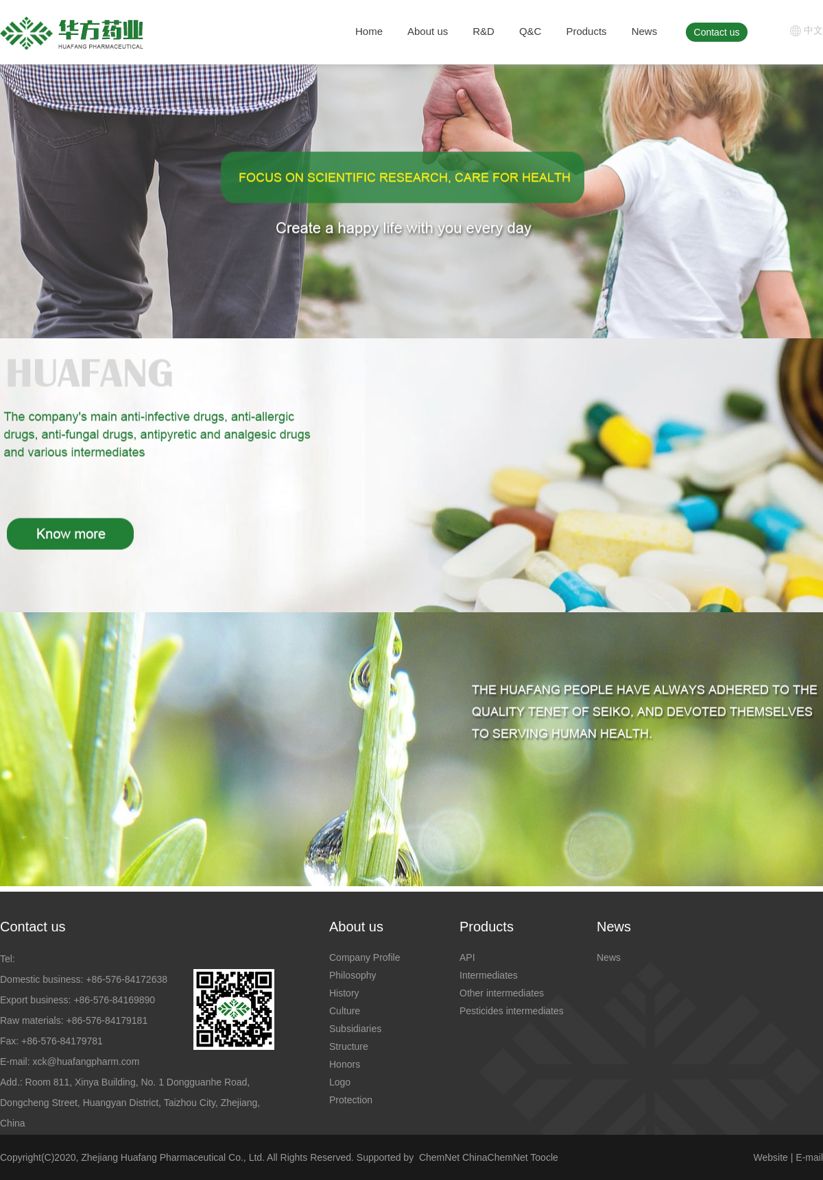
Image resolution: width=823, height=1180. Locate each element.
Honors (344, 1064)
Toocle (544, 1157)
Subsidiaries (355, 1028)
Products (586, 31)
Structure (348, 1046)
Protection (350, 1099)
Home (369, 31)
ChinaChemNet (495, 1157)
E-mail (809, 1157)
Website (771, 1157)
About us (427, 31)
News (645, 31)
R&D (483, 31)
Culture (344, 1010)
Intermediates (489, 975)
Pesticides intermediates (512, 1010)
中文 (813, 30)
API (467, 957)
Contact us (717, 32)
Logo (339, 1082)
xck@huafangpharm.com (85, 1061)
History (344, 993)
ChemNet (439, 1157)
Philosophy (353, 975)
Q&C (530, 31)
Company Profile (365, 957)
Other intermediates (502, 993)
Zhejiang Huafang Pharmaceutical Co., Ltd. (173, 1157)
